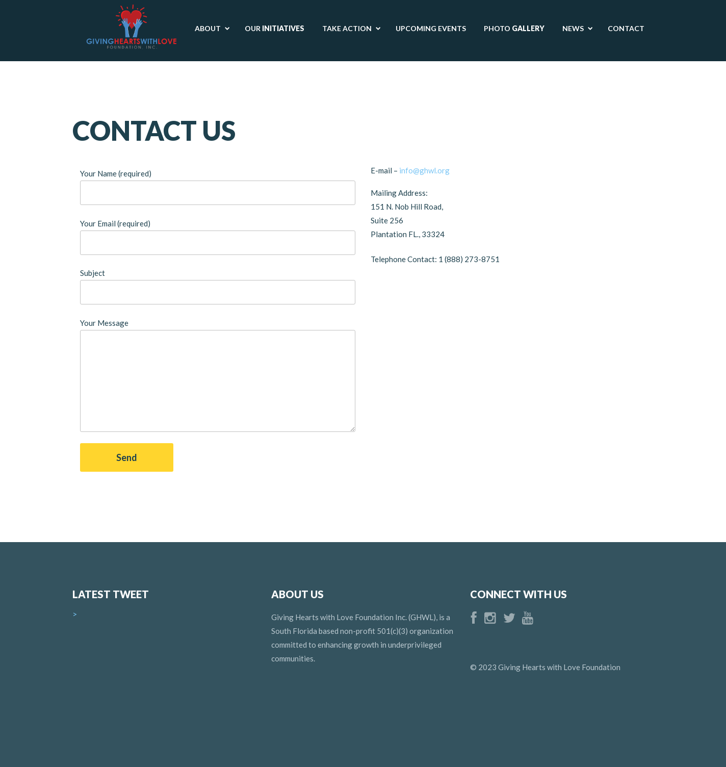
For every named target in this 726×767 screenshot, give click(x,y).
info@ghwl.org (425, 170)
